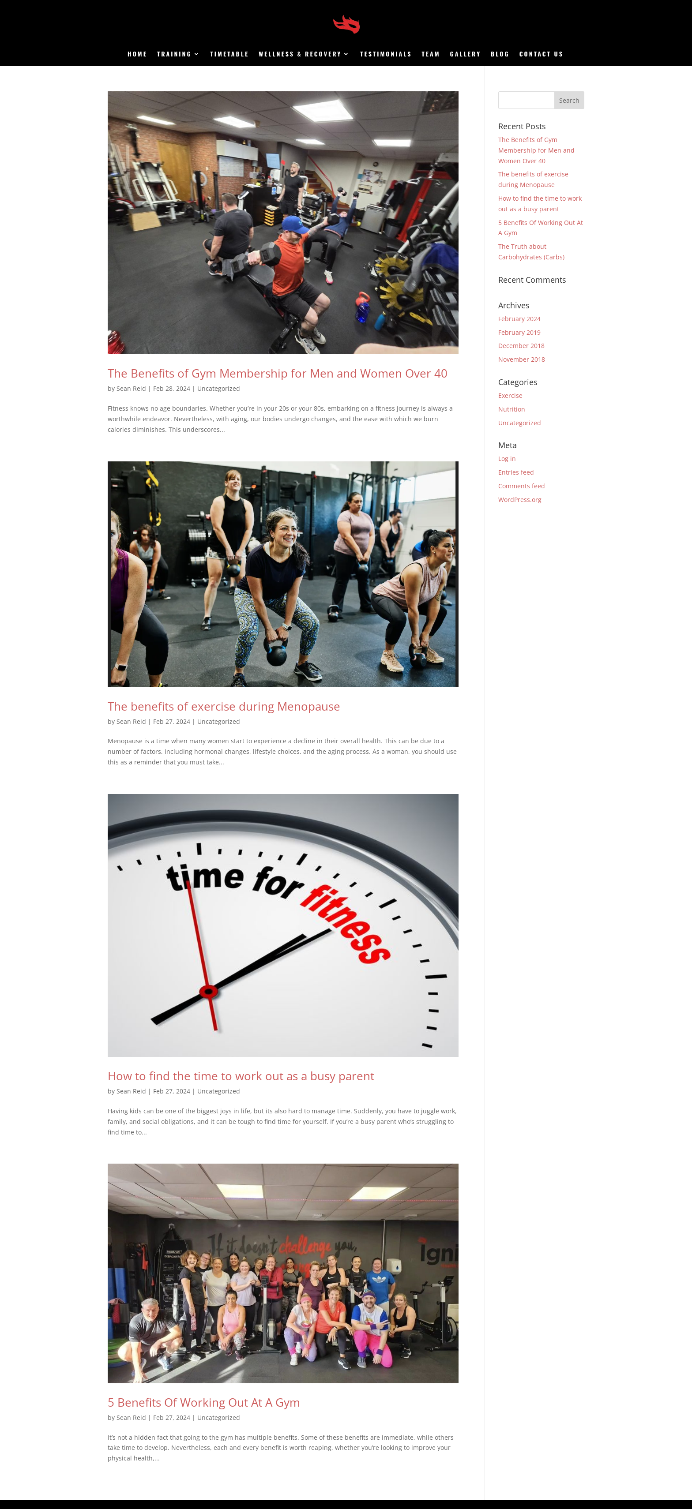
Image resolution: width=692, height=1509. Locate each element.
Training (174, 54)
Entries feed (516, 472)
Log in (507, 458)
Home (137, 54)
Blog (500, 54)
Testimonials (386, 54)
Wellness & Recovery (300, 54)
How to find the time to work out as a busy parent (241, 1076)
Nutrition (511, 409)
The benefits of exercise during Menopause (224, 706)
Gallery (465, 54)
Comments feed (521, 486)
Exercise (510, 395)
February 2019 (519, 332)
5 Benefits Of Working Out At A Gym (204, 1402)
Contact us (541, 54)
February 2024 (519, 319)
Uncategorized (218, 388)
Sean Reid (131, 388)
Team (431, 54)
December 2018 (521, 345)
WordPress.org (520, 499)
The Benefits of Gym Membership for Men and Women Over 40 (278, 373)
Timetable (230, 54)
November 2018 (521, 359)
